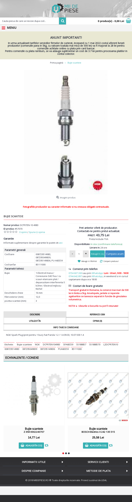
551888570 (94, 344)
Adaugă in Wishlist (89, 261)
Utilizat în (35, 320)
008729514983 (12, 349)
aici (60, 242)
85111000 (77, 349)
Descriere (35, 314)
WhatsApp (97, 273)
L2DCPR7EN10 (110, 344)
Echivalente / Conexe (22, 358)
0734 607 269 (75, 273)
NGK (37, 344)
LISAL (104, 480)
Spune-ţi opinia (37, 232)
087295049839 (29, 349)
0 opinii (23, 232)
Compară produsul (111, 261)
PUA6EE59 (63, 349)
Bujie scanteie (24, 344)
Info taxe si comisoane (66, 327)
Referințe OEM (97, 314)
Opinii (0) (97, 320)
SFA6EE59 (68, 344)
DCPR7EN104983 (51, 344)
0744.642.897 (75, 276)
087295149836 (47, 349)
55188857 (81, 344)
